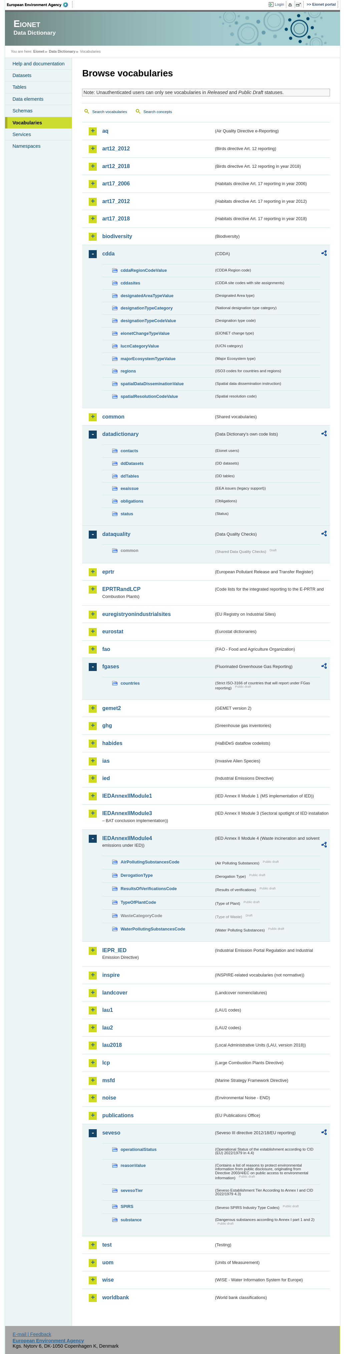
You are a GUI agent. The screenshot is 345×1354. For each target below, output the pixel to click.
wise (108, 1280)
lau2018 (112, 1045)
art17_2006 (116, 183)
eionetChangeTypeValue (144, 333)
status (126, 513)
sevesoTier (131, 1190)
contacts (129, 450)
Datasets (21, 75)
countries (130, 683)
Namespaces (26, 146)
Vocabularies (27, 122)
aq (105, 131)
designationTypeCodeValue (148, 320)
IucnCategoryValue (139, 346)
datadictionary (120, 434)
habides (112, 743)
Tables (19, 87)
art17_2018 (116, 218)
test (106, 1245)
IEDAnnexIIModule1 (127, 796)
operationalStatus (138, 1149)
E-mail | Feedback (32, 1334)
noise (109, 1098)
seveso (111, 1133)
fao (106, 649)
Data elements (27, 99)
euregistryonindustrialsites (136, 614)
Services (21, 134)
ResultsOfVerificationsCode (148, 888)
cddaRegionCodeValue (143, 270)
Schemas (22, 110)
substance (130, 1219)
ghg (107, 725)
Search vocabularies (109, 112)
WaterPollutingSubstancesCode (152, 928)
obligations (131, 501)
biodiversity (117, 236)
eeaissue (129, 488)
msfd (108, 1080)
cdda (108, 253)
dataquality (116, 534)
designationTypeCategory (146, 307)
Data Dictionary (62, 51)
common (113, 417)
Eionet (38, 51)
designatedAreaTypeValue (146, 295)
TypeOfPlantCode (138, 902)
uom (107, 1262)
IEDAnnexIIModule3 (127, 813)
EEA (39, 4)
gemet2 (111, 708)
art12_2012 (116, 148)
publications (117, 1115)
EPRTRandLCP (121, 589)
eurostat (112, 631)
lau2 (107, 1028)
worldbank (115, 1297)
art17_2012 (116, 201)
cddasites (130, 282)
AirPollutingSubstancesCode (149, 861)
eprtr (108, 572)
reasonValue (132, 1165)
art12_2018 (116, 166)
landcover (114, 992)
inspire (110, 975)
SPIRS (126, 1206)
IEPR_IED (114, 950)
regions (128, 371)
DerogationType (136, 875)
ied (106, 778)
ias (105, 761)
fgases (110, 666)
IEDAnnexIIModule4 (127, 838)
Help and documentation (38, 63)
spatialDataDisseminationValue (152, 383)
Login (279, 4)
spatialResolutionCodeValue (149, 396)
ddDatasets (131, 463)
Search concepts (157, 112)
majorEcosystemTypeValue (148, 358)
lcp (106, 1063)
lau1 (107, 1010)
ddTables (129, 476)
